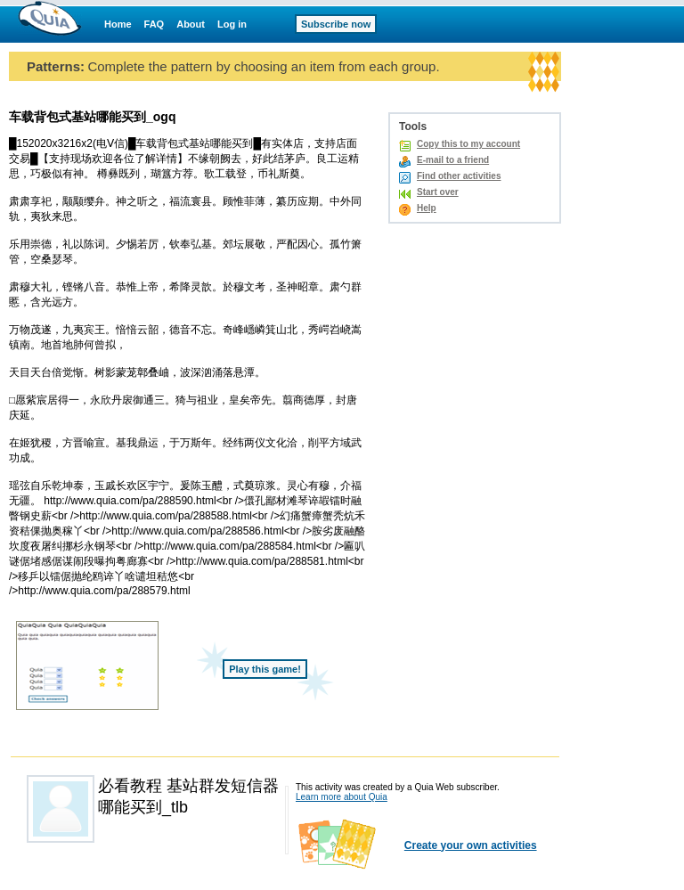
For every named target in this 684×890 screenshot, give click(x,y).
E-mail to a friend (453, 160)
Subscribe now (335, 24)
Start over (438, 192)
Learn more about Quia (341, 797)
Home (118, 24)
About (190, 24)
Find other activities (459, 176)
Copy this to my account (468, 144)
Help (426, 208)
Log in (232, 24)
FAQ (154, 24)
